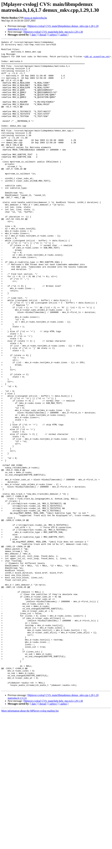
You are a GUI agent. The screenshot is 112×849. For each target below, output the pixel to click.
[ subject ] (53, 34)
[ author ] (63, 34)
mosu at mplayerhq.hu (35, 17)
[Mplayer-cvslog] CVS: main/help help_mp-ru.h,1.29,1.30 (53, 31)
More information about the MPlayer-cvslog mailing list (30, 840)
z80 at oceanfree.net (97, 59)
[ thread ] (42, 34)
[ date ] (33, 34)
